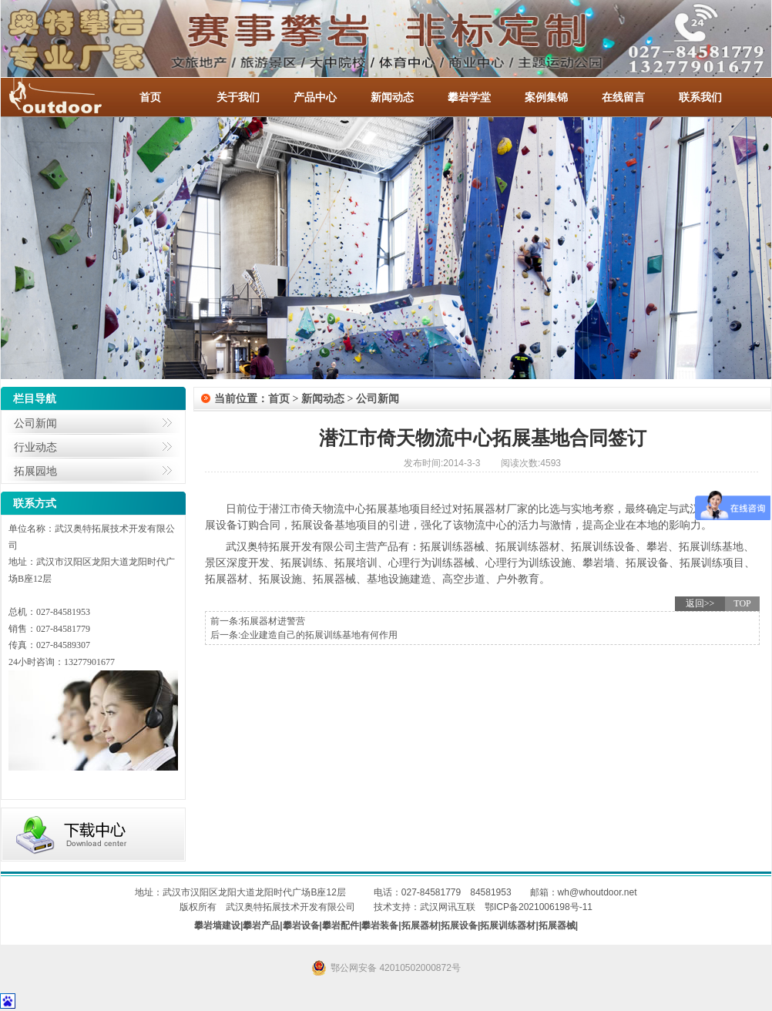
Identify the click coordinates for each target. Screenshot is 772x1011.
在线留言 (623, 97)
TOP (741, 603)
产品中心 (315, 97)
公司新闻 (35, 423)
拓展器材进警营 (272, 621)
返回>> (700, 603)
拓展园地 (35, 471)
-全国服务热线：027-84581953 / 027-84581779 (70, 97)
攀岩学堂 (469, 97)
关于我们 (238, 97)
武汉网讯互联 (447, 907)
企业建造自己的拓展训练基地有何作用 (319, 635)
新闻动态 (392, 97)
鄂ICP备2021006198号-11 (538, 907)
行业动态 (35, 447)
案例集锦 (546, 97)
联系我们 (700, 97)
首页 (150, 97)
